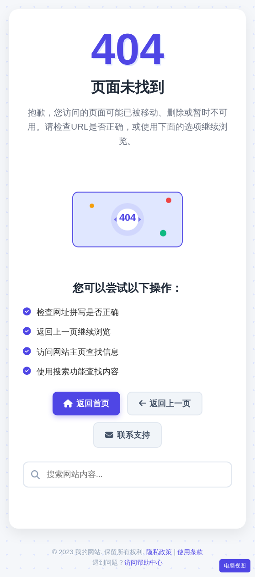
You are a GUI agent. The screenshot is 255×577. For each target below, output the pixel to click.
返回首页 (86, 403)
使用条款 (190, 552)
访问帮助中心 (143, 562)
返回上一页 (165, 403)
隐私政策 (159, 552)
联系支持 (127, 435)
